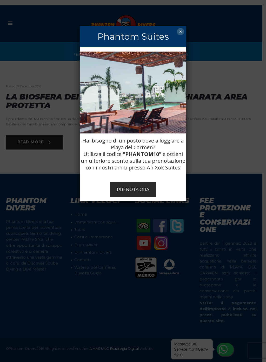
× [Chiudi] (180, 31)
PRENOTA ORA (133, 189)
